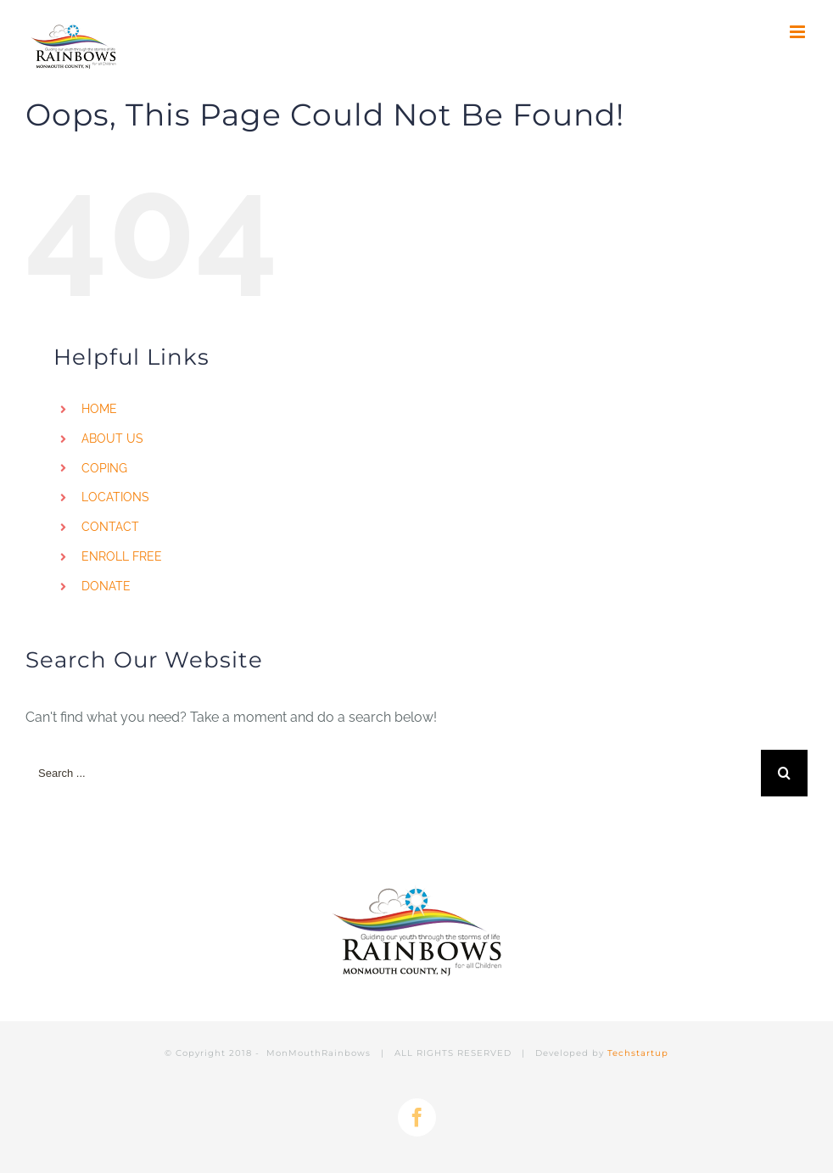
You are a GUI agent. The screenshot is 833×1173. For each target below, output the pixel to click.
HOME (99, 409)
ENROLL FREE (121, 556)
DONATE (106, 586)
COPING (104, 468)
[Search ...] (393, 773)
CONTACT (110, 526)
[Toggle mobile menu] (799, 32)
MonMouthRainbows (320, 1052)
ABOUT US (112, 438)
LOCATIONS (115, 497)
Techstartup (637, 1052)
